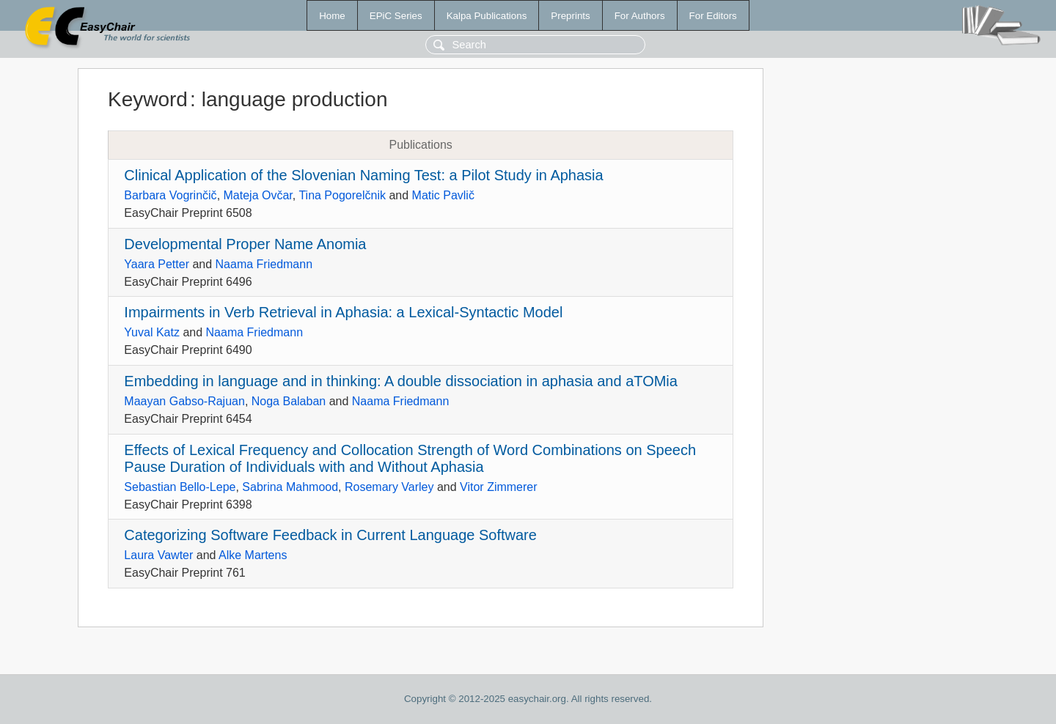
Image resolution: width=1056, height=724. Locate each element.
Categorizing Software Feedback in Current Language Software (330, 535)
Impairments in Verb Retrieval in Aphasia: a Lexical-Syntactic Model (343, 312)
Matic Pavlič (443, 195)
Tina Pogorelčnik (342, 195)
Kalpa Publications (487, 15)
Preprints (570, 15)
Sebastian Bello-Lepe (179, 487)
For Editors (713, 15)
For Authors (640, 15)
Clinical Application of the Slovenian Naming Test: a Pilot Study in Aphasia (363, 175)
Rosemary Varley (389, 487)
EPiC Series (396, 15)
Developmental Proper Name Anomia (245, 244)
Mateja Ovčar (258, 195)
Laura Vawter (158, 555)
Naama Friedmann (264, 264)
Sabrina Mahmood (290, 487)
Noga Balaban (289, 401)
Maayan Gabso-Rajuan (184, 401)
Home (332, 15)
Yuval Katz (152, 332)
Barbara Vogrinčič (170, 195)
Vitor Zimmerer (499, 487)
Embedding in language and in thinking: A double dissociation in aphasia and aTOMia (401, 381)
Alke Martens (253, 555)
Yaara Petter (156, 264)
